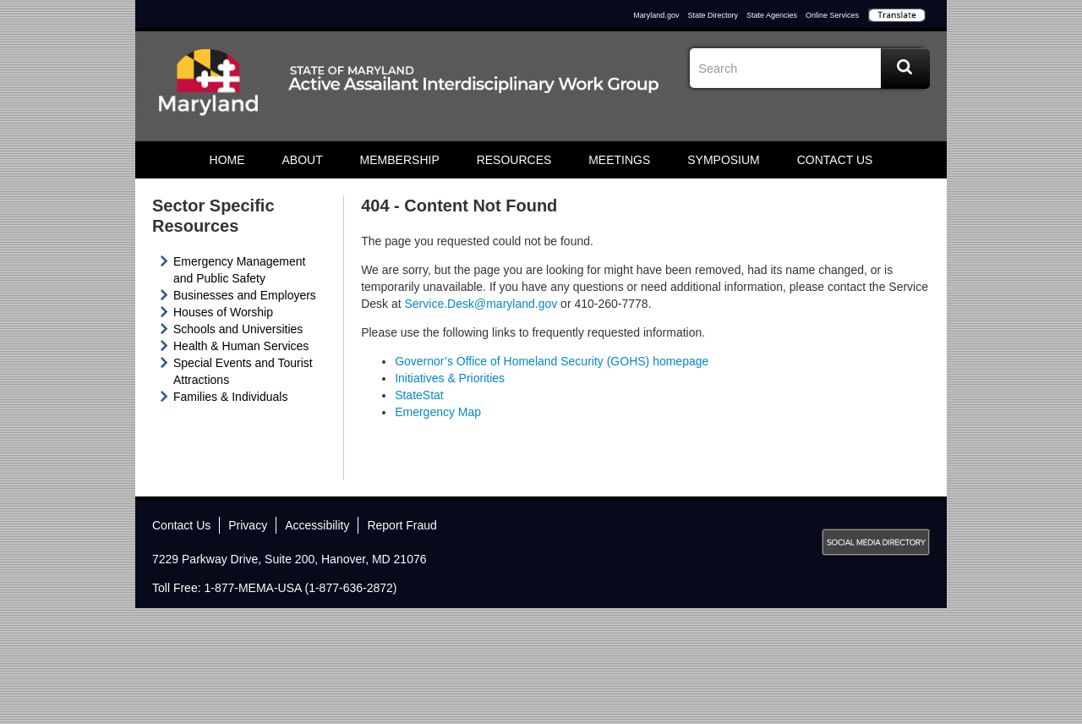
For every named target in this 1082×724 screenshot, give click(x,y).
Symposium (723, 160)
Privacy (247, 525)
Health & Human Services (241, 346)
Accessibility (317, 525)
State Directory (712, 15)
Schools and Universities (238, 329)
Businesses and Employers (244, 295)
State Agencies (771, 15)
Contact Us (835, 160)
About (301, 160)
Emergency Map (438, 412)
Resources (514, 160)
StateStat (419, 395)
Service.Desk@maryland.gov (481, 303)
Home (227, 160)
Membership (400, 160)
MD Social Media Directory (876, 542)
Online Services (832, 15)
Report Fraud (401, 525)
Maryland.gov (656, 15)
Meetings (619, 160)
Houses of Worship (223, 312)
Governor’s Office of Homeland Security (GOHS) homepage (551, 361)
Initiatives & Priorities (450, 378)
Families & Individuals (230, 396)
